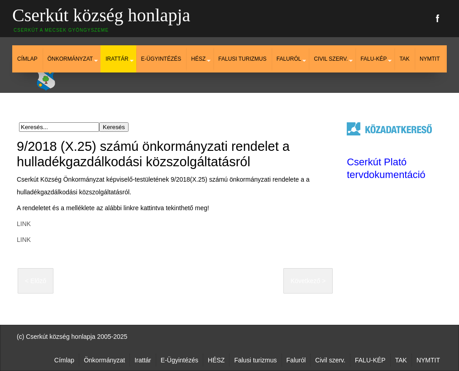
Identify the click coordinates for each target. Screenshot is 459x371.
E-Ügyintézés (161, 59)
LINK (24, 223)
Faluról (289, 59)
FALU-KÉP (373, 59)
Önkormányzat (70, 59)
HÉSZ (198, 59)
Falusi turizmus (242, 59)
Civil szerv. (331, 59)
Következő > (308, 280)
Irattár (116, 59)
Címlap (27, 59)
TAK (404, 59)
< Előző (35, 280)
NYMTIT (430, 59)
